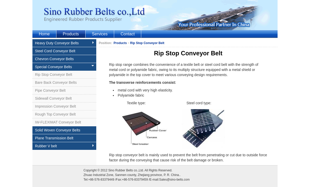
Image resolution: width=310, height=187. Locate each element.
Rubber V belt (65, 146)
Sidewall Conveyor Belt (53, 98)
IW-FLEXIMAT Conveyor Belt (58, 122)
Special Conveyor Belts (64, 67)
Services (100, 34)
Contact (128, 34)
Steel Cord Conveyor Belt (55, 51)
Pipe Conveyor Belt (50, 90)
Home (44, 34)
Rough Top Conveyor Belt (55, 114)
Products (71, 34)
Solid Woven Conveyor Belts (57, 130)
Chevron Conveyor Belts (54, 59)
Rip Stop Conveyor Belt (53, 74)
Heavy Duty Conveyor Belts (65, 43)
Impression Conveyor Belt (55, 106)
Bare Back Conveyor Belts (56, 82)
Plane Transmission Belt (54, 138)
